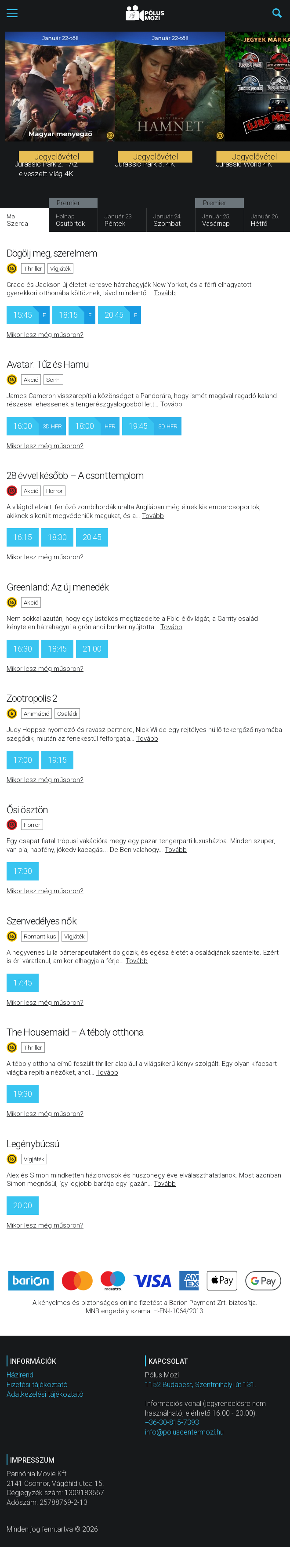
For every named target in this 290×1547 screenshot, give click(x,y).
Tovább (165, 293)
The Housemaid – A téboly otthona (75, 1032)
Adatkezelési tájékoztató (45, 1394)
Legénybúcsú (33, 1143)
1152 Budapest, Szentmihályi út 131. (201, 1384)
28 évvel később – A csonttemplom (75, 475)
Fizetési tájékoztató (37, 1384)
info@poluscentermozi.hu (184, 1432)
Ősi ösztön (27, 809)
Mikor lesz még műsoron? (45, 335)
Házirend (20, 1375)
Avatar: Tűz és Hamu (48, 364)
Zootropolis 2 (32, 698)
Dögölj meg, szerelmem (52, 253)
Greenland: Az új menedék (58, 587)
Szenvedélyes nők (41, 921)
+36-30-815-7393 (172, 1422)
